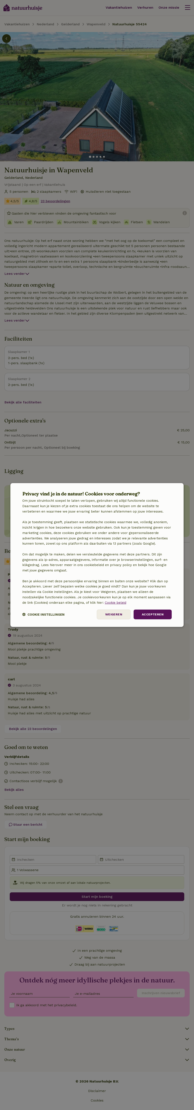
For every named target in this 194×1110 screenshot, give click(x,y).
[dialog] (97, 555)
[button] (43, 614)
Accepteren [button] (152, 614)
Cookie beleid (115, 603)
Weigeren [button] (113, 614)
